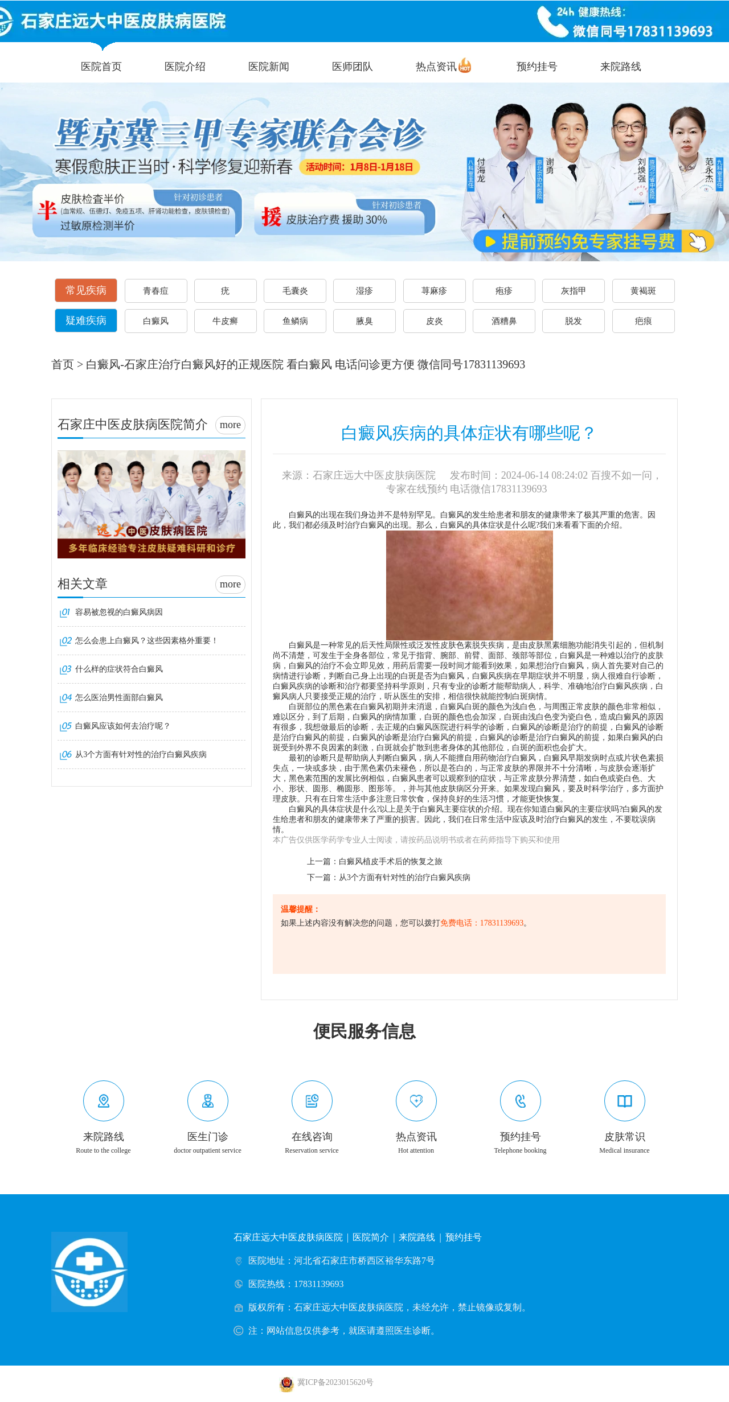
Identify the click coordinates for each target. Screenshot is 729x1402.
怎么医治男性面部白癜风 (119, 697)
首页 (62, 364)
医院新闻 (268, 66)
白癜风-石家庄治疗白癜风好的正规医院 (185, 364)
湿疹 (364, 290)
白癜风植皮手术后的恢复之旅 (391, 861)
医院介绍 (185, 66)
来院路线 (620, 66)
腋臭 (364, 321)
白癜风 (156, 321)
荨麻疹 (434, 290)
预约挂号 (537, 66)
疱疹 (504, 290)
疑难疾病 (86, 320)
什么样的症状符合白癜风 (119, 669)
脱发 (573, 321)
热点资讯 (436, 66)
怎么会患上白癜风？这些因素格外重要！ (147, 640)
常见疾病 (86, 290)
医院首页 (101, 66)
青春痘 (156, 290)
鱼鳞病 (295, 321)
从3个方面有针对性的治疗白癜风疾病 (404, 877)
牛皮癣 (225, 321)
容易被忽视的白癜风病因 (119, 612)
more (230, 424)
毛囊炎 (295, 290)
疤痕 (643, 321)
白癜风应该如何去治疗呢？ (123, 726)
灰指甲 (574, 290)
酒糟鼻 (504, 321)
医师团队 (352, 66)
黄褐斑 (643, 290)
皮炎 (434, 321)
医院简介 (371, 1237)
